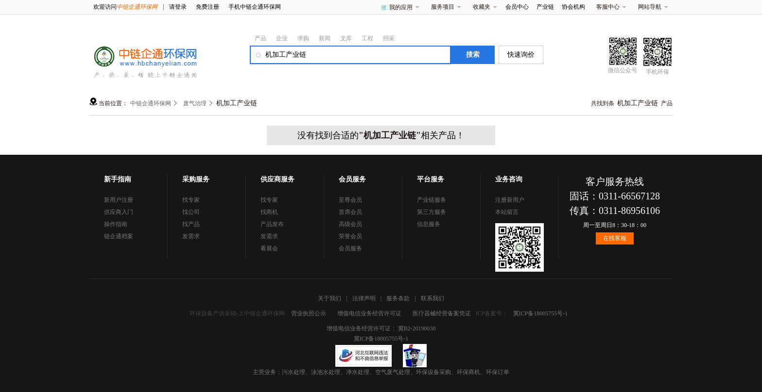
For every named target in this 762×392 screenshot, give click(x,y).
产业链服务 (431, 199)
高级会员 (350, 224)
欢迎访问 (125, 6)
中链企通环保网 (150, 103)
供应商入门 (118, 212)
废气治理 (195, 103)
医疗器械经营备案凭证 (442, 313)
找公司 (191, 212)
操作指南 (115, 224)
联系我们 (432, 298)
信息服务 (428, 224)
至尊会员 (350, 199)
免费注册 (207, 6)
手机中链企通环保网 (254, 6)
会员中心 (517, 6)
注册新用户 (509, 199)
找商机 (269, 212)
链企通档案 (118, 236)
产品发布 (272, 224)
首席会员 (350, 212)
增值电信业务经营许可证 (369, 313)
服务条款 (398, 298)
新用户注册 (118, 199)
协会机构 (573, 6)
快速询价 (521, 54)
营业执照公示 (308, 313)
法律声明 (364, 298)
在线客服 (614, 238)
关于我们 (329, 298)
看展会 (269, 248)
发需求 (191, 236)
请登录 (178, 6)
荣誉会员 (350, 236)
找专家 (191, 199)
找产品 (191, 224)
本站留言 (507, 212)
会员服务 (350, 248)
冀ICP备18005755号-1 (540, 313)
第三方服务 (431, 212)
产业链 (545, 6)
